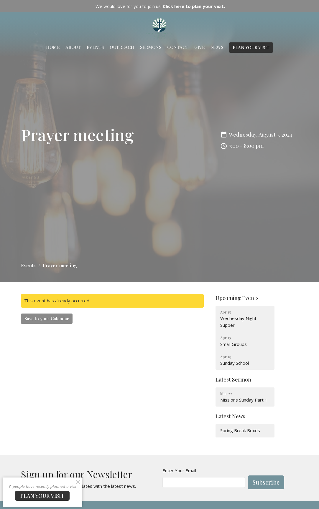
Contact (177, 47)
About (73, 47)
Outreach (122, 47)
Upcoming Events (237, 297)
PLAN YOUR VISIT (251, 47)
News (217, 47)
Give (199, 47)
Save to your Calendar (46, 318)
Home (53, 47)
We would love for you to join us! (160, 6)
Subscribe (265, 482)
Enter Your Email (179, 470)
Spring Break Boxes (240, 430)
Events (95, 47)
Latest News (230, 416)
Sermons (150, 47)
